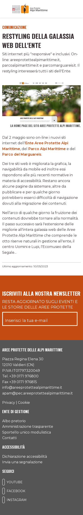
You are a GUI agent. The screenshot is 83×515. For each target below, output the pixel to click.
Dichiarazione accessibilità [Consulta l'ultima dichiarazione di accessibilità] (24, 456)
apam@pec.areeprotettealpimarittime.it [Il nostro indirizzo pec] (37, 393)
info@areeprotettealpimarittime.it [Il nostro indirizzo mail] (32, 387)
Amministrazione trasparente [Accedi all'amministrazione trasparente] (27, 426)
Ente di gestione (15, 411)
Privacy (8, 402)
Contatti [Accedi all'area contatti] (9, 438)
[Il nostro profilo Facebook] (3, 491)
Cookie (24, 402)
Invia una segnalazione (22, 462)
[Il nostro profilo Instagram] (3, 500)
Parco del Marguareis (21, 154)
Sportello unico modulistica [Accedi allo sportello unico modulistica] (26, 432)
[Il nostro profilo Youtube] (3, 482)
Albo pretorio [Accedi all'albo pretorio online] (14, 421)
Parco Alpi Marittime (47, 149)
